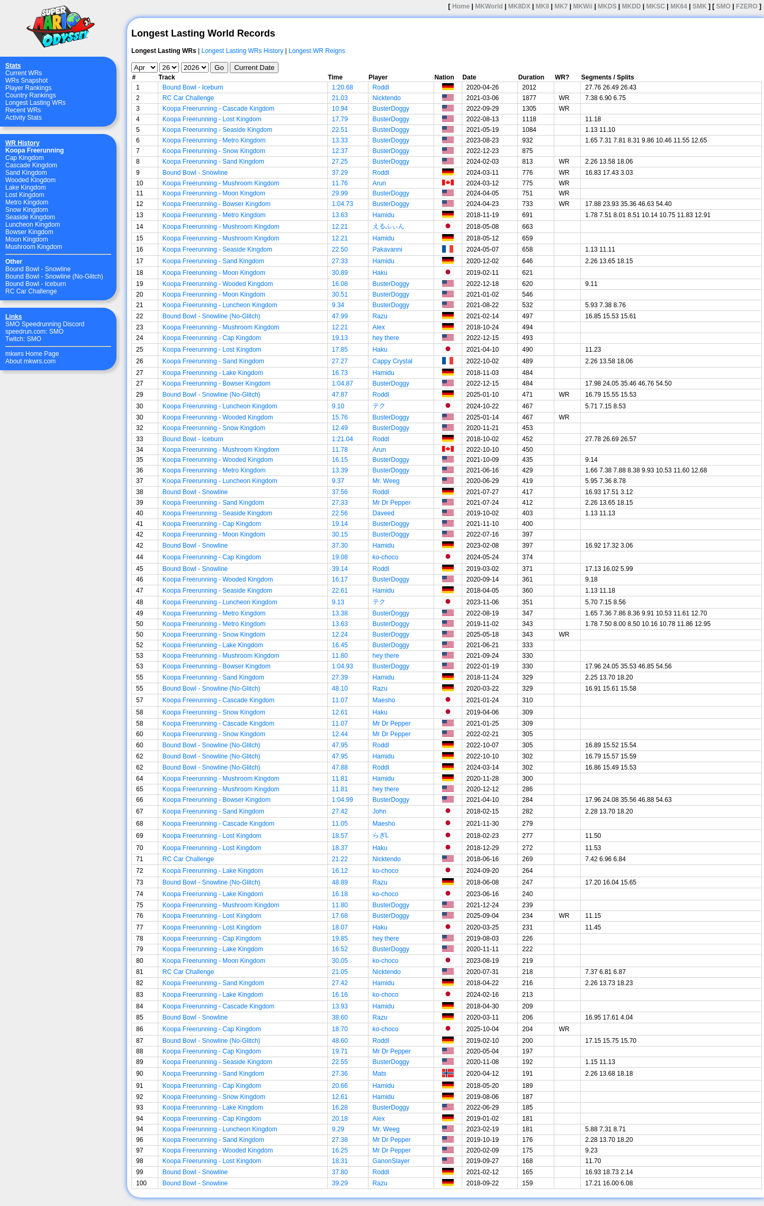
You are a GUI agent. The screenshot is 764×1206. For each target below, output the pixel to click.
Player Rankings (28, 88)
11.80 (340, 655)
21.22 (340, 859)
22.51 (340, 129)
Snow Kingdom (26, 209)
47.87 (340, 394)
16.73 (340, 373)
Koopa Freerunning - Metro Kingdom (214, 140)
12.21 (340, 226)
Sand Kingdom (26, 172)
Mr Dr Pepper (392, 502)
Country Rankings (30, 95)
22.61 (340, 590)
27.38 (340, 1140)
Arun (379, 183)
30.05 (340, 960)
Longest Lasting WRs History (242, 51)
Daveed (383, 513)
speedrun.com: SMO (34, 331)
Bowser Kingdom (29, 232)
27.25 (340, 161)
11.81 (340, 778)
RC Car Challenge (31, 291)
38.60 (340, 1017)
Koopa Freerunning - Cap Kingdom (212, 338)
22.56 (340, 513)
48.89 (340, 882)
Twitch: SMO (23, 339)
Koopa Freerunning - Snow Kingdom (214, 151)
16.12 (340, 870)
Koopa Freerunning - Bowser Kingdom (217, 204)
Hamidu (383, 215)
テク (379, 405)
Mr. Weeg (386, 481)
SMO (723, 6)
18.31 (340, 1161)
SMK (700, 6)
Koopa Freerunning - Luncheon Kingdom (220, 305)
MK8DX (519, 6)
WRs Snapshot (26, 80)
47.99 (340, 316)
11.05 (340, 823)
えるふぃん (389, 226)
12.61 (340, 712)
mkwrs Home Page (32, 354)
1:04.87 (342, 383)
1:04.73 (342, 204)
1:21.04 (342, 439)
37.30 (340, 545)
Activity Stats (23, 117)
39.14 (340, 569)
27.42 (340, 811)
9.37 (338, 481)
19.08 (340, 557)
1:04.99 (342, 799)
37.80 (340, 1172)
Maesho (384, 700)
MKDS (607, 6)
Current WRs (23, 73)
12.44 (340, 734)
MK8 (542, 6)
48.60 (340, 1040)
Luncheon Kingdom (32, 224)
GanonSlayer (391, 1161)
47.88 (340, 767)
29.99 (340, 193)
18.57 (340, 835)
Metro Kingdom (26, 202)
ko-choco (386, 557)
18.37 (340, 848)
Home (461, 6)
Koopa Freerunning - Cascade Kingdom (218, 108)
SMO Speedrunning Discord (44, 324)
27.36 (340, 1073)
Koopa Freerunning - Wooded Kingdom (218, 284)
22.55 (340, 1062)
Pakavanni (387, 249)
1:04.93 (342, 666)
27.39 (340, 677)
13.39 (340, 470)
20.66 (340, 1085)
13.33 (340, 140)
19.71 (340, 1051)
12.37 (340, 151)
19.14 (340, 524)
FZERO (747, 6)
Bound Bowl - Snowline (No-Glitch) (54, 276)
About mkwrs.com (30, 361)
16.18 (340, 894)
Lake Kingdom (25, 187)
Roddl (381, 87)
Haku (380, 272)
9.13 (338, 602)
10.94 (340, 108)
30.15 (340, 534)
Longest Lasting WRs (35, 102)
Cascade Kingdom (31, 165)
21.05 (340, 972)
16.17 (340, 579)
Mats (380, 1073)
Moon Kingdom (26, 239)
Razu (380, 316)
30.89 (340, 272)
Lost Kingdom (24, 195)
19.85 (340, 938)
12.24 (340, 634)
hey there (386, 338)
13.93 (340, 1006)
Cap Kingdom (24, 158)
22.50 (340, 249)
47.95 (340, 745)
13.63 (340, 215)
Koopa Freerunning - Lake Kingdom (213, 373)
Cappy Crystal (392, 361)
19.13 (340, 338)
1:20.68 (342, 87)
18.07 (340, 927)
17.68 (340, 915)
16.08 (340, 284)
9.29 (338, 1129)
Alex (379, 327)
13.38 (340, 613)
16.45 (340, 645)
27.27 (340, 361)
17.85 (340, 349)
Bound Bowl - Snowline (37, 269)
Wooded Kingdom (30, 180)
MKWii (583, 6)
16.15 (340, 459)
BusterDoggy (391, 108)
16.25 (340, 1150)
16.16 (340, 994)
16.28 (340, 1107)
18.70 (340, 1029)
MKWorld (488, 6)
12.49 (340, 428)
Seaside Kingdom (30, 217)
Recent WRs (23, 110)
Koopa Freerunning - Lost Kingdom (212, 119)
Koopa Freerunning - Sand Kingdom (213, 161)
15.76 (340, 417)
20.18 (340, 1118)
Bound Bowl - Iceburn (35, 284)
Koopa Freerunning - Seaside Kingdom (217, 129)
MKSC (655, 6)
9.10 (338, 406)
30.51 (340, 294)
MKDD (631, 6)
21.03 (340, 98)
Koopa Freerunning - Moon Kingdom (214, 193)
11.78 (340, 449)
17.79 (340, 119)
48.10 (340, 688)
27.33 (340, 261)
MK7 (561, 6)
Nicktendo (387, 98)
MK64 (678, 6)
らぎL (381, 835)
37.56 (340, 492)
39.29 (340, 1183)
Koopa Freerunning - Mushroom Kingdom (221, 183)
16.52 (340, 949)
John (380, 811)
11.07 (340, 700)
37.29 (340, 172)
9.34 (338, 305)
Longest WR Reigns (317, 51)
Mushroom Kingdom (33, 247)
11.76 (340, 183)
